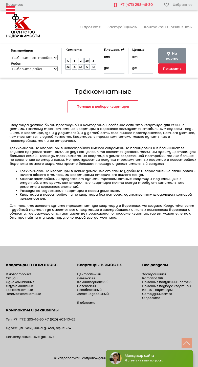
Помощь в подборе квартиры (166, 286)
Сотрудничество (157, 294)
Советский (86, 286)
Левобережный (89, 290)
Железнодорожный (93, 294)
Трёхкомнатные (19, 290)
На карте (172, 55)
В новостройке (18, 274)
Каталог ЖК (152, 278)
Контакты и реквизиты (168, 27)
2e (87, 60)
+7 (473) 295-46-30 (136, 4)
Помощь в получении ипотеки (167, 282)
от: (107, 57)
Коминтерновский (92, 282)
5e (93, 67)
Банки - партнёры (157, 290)
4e (80, 67)
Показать (172, 68)
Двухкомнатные (20, 286)
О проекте (90, 27)
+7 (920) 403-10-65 (60, 319)
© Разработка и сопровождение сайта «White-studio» (99, 358)
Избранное (178, 5)
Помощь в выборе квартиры (103, 106)
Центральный (89, 274)
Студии (12, 278)
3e (68, 67)
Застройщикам (122, 27)
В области (86, 303)
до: (106, 68)
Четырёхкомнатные (23, 294)
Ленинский (86, 278)
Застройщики (154, 274)
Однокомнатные (20, 282)
